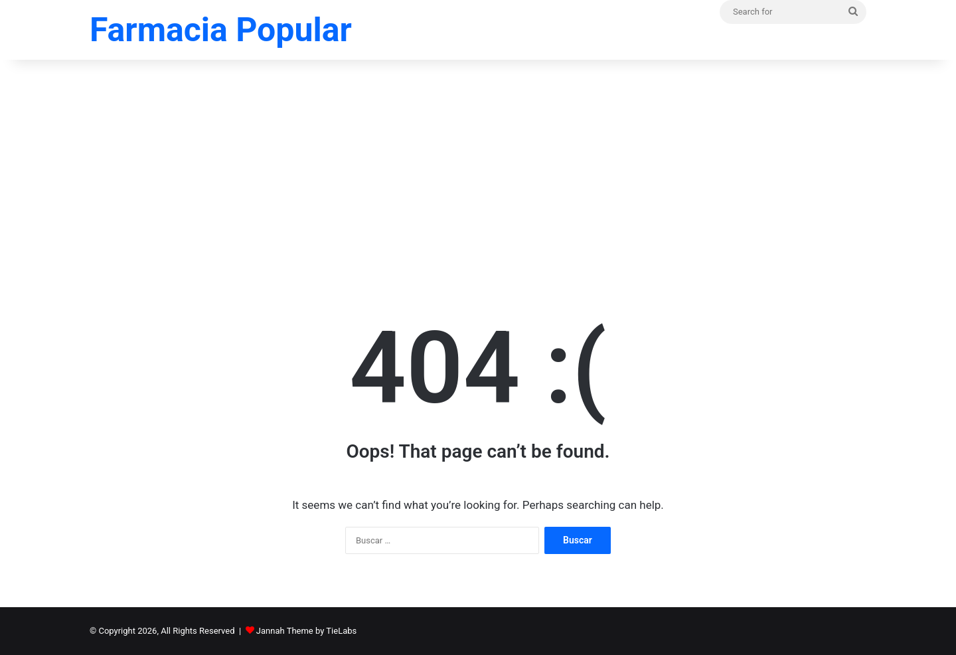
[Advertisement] (478, 166)
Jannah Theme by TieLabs (306, 631)
